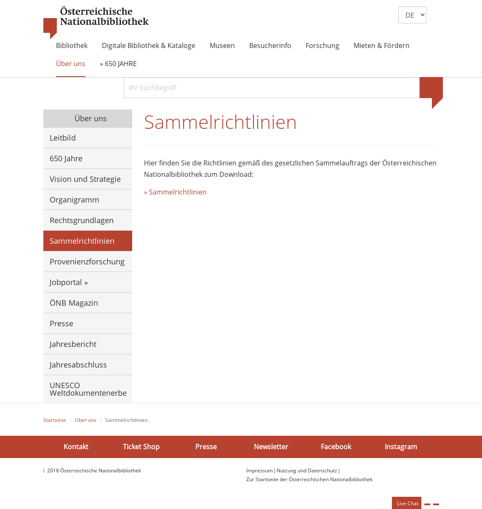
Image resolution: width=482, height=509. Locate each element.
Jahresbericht (73, 344)
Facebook (336, 446)
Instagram (401, 446)
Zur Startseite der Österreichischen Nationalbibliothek (309, 479)
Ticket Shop (141, 446)
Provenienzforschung (87, 261)
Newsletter (271, 446)
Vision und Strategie (85, 179)
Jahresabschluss (78, 365)
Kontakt (76, 446)
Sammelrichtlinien (82, 241)
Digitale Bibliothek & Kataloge (148, 45)
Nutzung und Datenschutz (307, 470)
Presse (61, 323)
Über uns (70, 63)
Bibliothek (72, 45)
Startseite (54, 420)
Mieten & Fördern (382, 45)
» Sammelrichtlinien (175, 192)
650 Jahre (66, 158)
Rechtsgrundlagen (82, 220)
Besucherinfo (270, 45)
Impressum (259, 470)
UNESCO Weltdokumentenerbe (88, 389)
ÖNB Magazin (74, 303)
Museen (222, 45)
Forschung (322, 45)
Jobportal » (69, 282)
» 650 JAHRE (118, 63)
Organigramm (74, 200)
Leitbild (63, 138)
